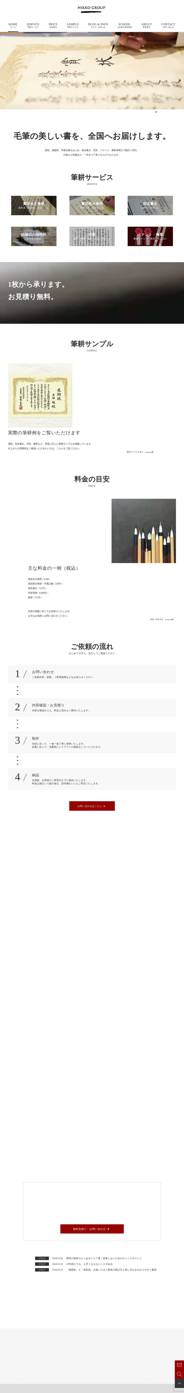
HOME (13, 25)
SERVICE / (114, 1319)
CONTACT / (160, 1348)
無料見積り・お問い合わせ (89, 1148)
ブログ (153, 1327)
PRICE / (65, 1347)
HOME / (64, 1319)
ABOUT (146, 25)
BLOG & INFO (98, 25)
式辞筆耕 (109, 1345)
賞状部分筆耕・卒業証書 (117, 1332)
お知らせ (154, 1332)
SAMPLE (73, 25)
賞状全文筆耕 (111, 1327)
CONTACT (168, 25)
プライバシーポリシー (9, 1390)
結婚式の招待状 (112, 1341)
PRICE (53, 25)
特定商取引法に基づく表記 (32, 1390)
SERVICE (33, 25)
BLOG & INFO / (165, 1319)
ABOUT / (66, 1328)
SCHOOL (124, 25)
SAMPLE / (69, 1338)
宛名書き (109, 1336)
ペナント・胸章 (112, 1350)
